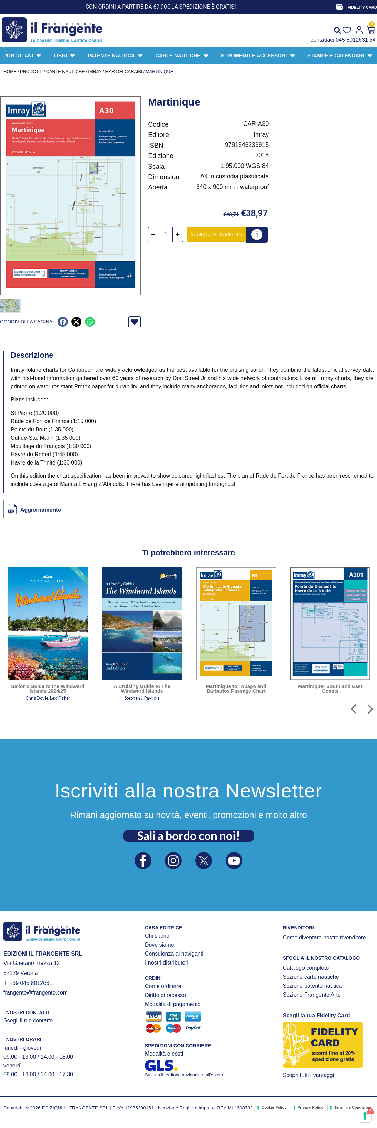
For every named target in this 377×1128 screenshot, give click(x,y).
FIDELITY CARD (362, 7)
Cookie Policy (273, 1107)
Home (10, 71)
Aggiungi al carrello (216, 234)
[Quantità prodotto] (165, 234)
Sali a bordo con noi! (188, 835)
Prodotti (31, 71)
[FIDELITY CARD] (339, 7)
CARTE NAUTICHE (65, 71)
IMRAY (95, 71)
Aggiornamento (40, 510)
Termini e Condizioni (352, 1107)
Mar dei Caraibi (123, 71)
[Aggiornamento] (12, 509)
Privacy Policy (311, 1107)
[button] (63, 322)
